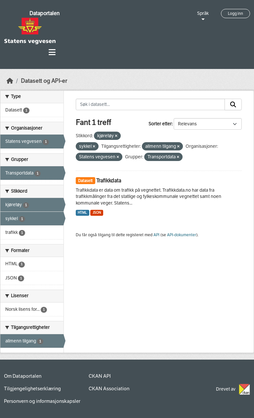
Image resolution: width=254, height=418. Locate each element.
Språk (203, 13)
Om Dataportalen (22, 376)
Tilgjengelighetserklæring (32, 389)
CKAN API (100, 376)
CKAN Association (109, 389)
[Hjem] (10, 81)
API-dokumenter (181, 235)
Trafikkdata (108, 180)
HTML (82, 212)
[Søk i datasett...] (150, 105)
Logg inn (235, 13)
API (156, 235)
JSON (97, 212)
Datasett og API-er (44, 81)
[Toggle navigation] (52, 52)
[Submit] (233, 105)
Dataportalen (44, 13)
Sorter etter (160, 124)
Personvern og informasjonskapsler (42, 401)
